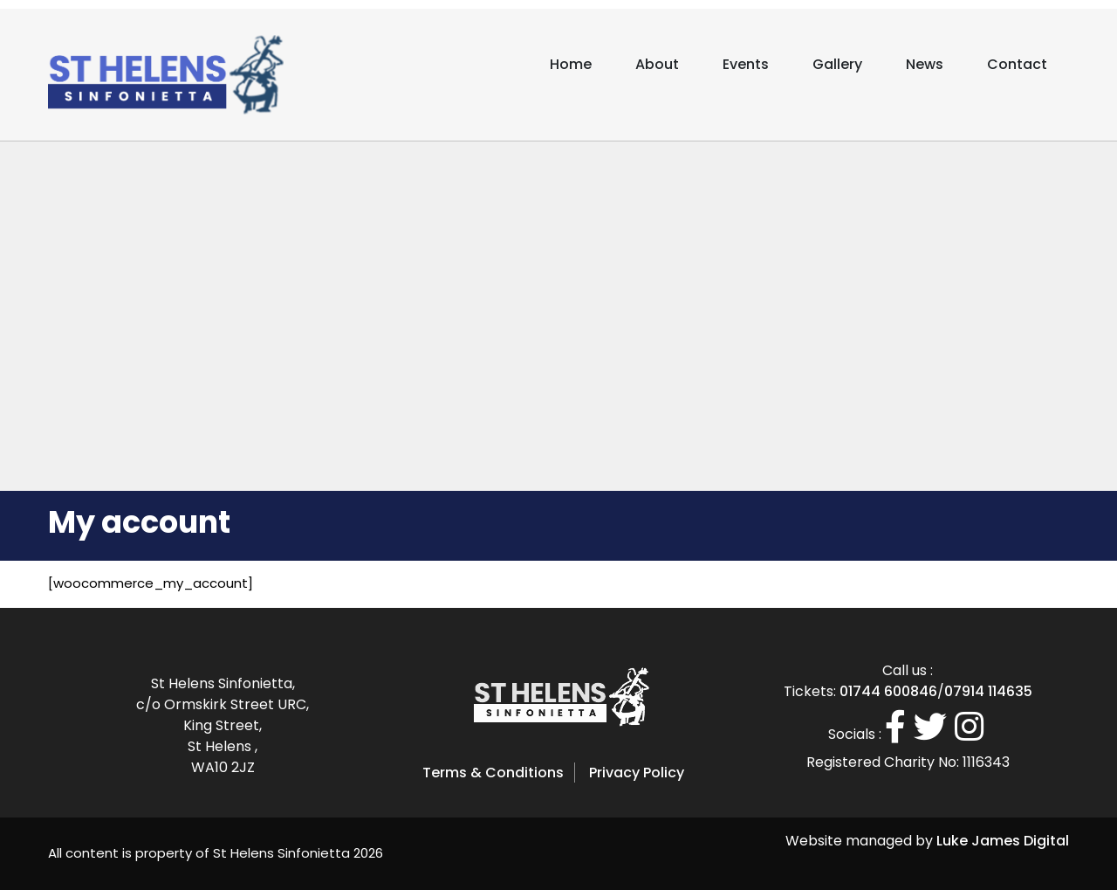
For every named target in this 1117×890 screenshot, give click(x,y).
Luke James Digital (1002, 841)
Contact (1017, 64)
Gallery (837, 64)
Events (746, 64)
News (924, 64)
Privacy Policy (636, 772)
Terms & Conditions (493, 772)
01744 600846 (888, 691)
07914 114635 (988, 691)
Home (571, 64)
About (657, 64)
